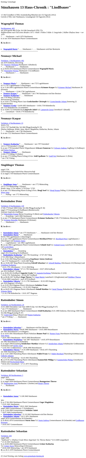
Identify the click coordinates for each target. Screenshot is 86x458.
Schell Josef (8, 315)
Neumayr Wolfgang (11, 65)
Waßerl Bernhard (57, 354)
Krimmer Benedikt (11, 220)
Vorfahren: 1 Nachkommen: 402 (12, 61)
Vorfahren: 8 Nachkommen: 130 (12, 206)
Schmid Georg (59, 245)
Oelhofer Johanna (7, 356)
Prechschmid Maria (17, 362)
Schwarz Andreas (60, 148)
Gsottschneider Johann (58, 102)
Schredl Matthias (55, 263)
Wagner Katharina (33, 315)
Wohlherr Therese (74, 277)
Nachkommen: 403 (8, 28)
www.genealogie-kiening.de (34, 456)
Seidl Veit (52, 156)
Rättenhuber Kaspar (11, 214)
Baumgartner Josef (11, 383)
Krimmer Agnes (19, 241)
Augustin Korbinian (43, 273)
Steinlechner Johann (55, 344)
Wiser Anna (5, 192)
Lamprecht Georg (47, 110)
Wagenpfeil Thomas (11, 71)
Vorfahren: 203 (6, 436)
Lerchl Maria (8, 247)
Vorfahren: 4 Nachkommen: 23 (12, 123)
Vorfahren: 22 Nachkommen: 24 (12, 305)
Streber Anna (18, 346)
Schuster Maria (6, 291)
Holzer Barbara (9, 150)
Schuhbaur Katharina (8, 265)
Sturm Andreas (44, 420)
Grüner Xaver (9, 446)
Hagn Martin (40, 277)
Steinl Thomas (57, 289)
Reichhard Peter (62, 239)
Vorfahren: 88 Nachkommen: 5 (12, 375)
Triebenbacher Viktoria (51, 214)
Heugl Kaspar (55, 190)
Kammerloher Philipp (65, 360)
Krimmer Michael (65, 87)
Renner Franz (55, 334)
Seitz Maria (5, 336)
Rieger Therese (43, 383)
